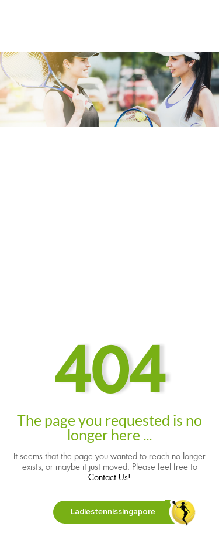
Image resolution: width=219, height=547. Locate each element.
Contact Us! (109, 477)
